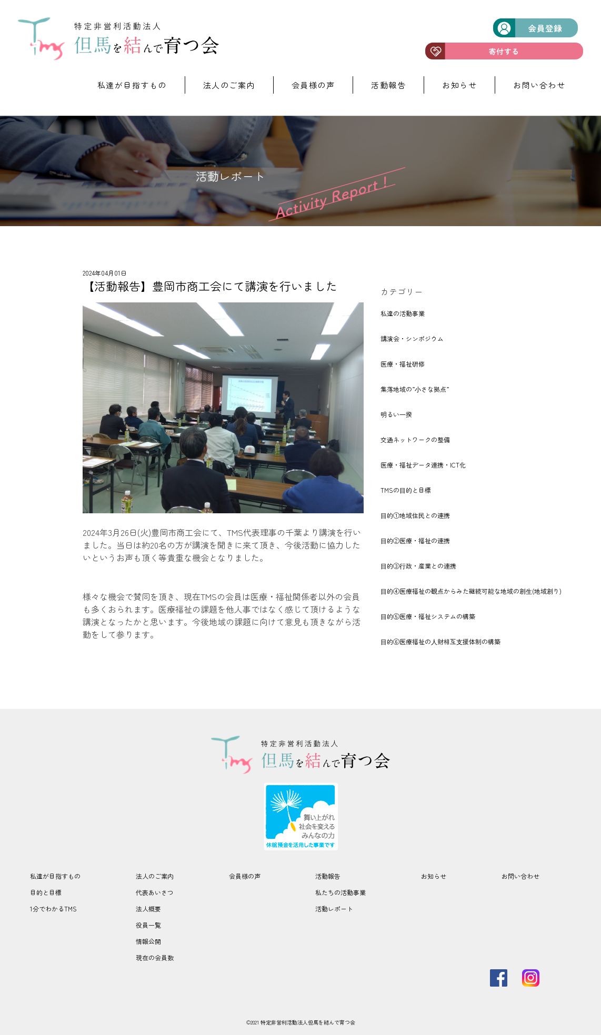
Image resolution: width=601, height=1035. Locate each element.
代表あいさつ (155, 892)
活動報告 (388, 84)
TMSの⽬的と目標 (405, 489)
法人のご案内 (229, 84)
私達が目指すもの (132, 84)
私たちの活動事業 (340, 892)
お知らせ (459, 84)
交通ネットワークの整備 (415, 439)
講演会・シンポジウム (412, 338)
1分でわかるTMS (53, 908)
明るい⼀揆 (396, 414)
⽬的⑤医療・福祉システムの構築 (427, 616)
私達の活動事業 (402, 313)
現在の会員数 (155, 957)
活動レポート (334, 908)
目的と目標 (46, 892)
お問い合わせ (539, 84)
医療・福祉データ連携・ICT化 (423, 464)
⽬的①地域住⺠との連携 (415, 515)
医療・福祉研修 (402, 363)
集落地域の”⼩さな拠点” (414, 388)
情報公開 (148, 941)
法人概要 (148, 908)
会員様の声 (313, 84)
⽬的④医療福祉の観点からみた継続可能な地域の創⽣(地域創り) (471, 590)
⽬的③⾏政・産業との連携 (418, 565)
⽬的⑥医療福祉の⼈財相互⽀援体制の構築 (440, 641)
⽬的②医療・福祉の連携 (415, 540)
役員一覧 (148, 924)
